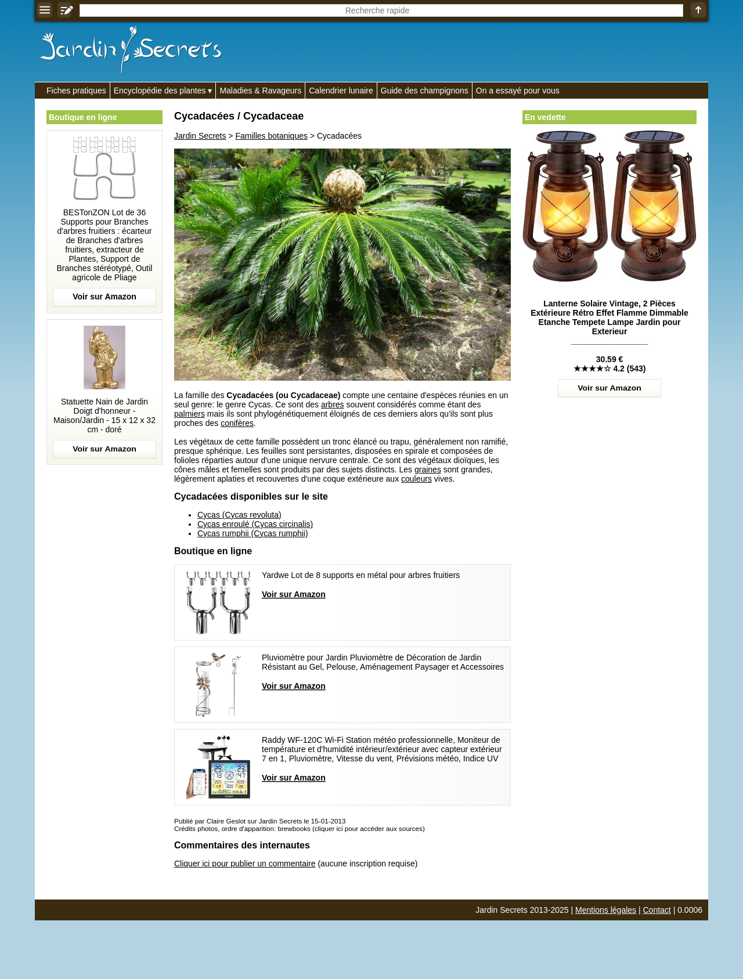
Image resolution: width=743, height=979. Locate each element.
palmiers (189, 413)
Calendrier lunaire (341, 90)
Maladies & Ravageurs (260, 90)
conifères (237, 423)
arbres (332, 404)
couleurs (416, 478)
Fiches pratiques (76, 90)
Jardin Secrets (200, 135)
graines (427, 469)
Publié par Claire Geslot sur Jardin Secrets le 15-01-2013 (259, 821)
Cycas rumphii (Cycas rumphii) (252, 533)
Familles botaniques (271, 135)
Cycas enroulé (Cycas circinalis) (255, 524)
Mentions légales (605, 910)
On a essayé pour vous (518, 90)
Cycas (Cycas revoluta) (239, 514)
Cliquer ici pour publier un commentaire (245, 863)
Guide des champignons (424, 90)
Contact (657, 910)
